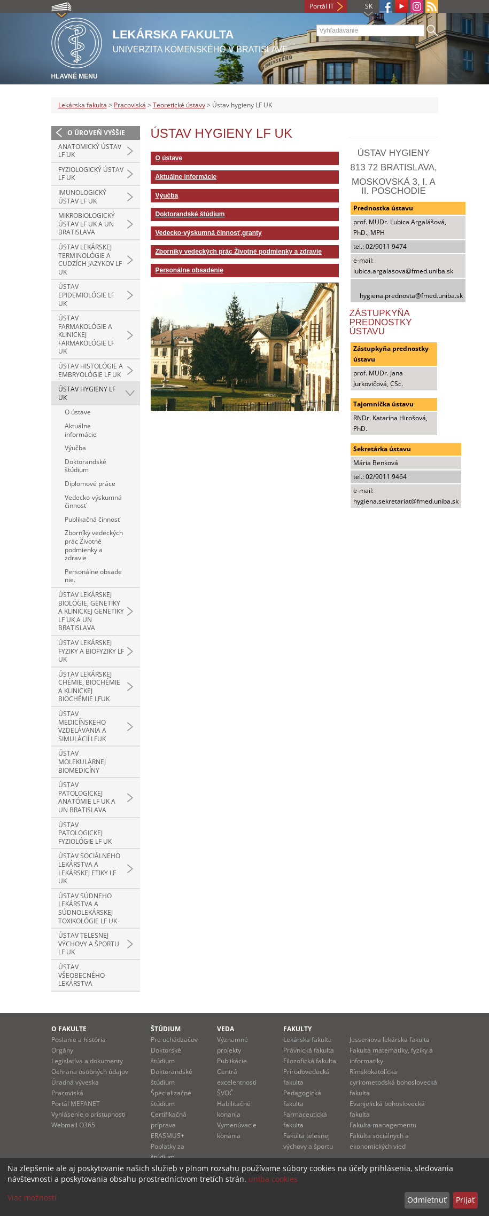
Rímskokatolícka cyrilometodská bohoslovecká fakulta (393, 1082)
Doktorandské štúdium (85, 466)
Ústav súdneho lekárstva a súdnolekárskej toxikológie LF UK (87, 908)
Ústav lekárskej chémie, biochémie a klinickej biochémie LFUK (89, 687)
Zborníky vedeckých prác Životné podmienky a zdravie (94, 545)
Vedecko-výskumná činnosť (93, 502)
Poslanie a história (78, 1039)
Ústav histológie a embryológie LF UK (90, 370)
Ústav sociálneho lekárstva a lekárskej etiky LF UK (89, 868)
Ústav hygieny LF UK (86, 393)
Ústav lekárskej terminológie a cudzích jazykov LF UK (90, 259)
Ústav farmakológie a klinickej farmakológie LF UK (86, 334)
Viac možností (32, 1198)
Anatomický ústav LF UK (89, 151)
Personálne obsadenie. (93, 576)
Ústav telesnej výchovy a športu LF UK (88, 943)
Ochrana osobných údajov (89, 1071)
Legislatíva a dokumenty (87, 1060)
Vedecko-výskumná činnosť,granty (209, 233)
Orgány (62, 1050)
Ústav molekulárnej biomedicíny (82, 761)
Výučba (75, 447)
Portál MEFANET (75, 1103)
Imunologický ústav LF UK (82, 197)
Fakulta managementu (383, 1124)
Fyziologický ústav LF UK (90, 174)
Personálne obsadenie (189, 270)
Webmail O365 (73, 1124)
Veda (225, 1028)
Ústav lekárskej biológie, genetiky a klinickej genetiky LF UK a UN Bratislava (91, 611)
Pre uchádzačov (174, 1039)
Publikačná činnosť (92, 519)
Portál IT (321, 6)
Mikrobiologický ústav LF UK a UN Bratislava (86, 224)
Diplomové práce (90, 483)
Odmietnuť (426, 1200)
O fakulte (69, 1028)
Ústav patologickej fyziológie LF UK (85, 833)
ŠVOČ (225, 1092)
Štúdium (166, 1028)
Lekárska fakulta (82, 104)
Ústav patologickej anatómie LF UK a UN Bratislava (86, 797)
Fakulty (297, 1028)
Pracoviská (130, 104)
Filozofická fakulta (309, 1060)
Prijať (465, 1200)
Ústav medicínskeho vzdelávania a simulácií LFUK (82, 726)
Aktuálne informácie (81, 430)
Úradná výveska (75, 1082)
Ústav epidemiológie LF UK (86, 295)
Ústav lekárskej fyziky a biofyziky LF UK (91, 651)
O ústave (78, 412)
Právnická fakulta (308, 1050)
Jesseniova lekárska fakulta (390, 1039)
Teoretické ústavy (179, 104)
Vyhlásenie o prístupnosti (88, 1114)
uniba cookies (273, 1179)
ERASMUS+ (167, 1135)
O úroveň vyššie (96, 132)
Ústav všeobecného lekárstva (81, 975)
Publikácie (232, 1060)
